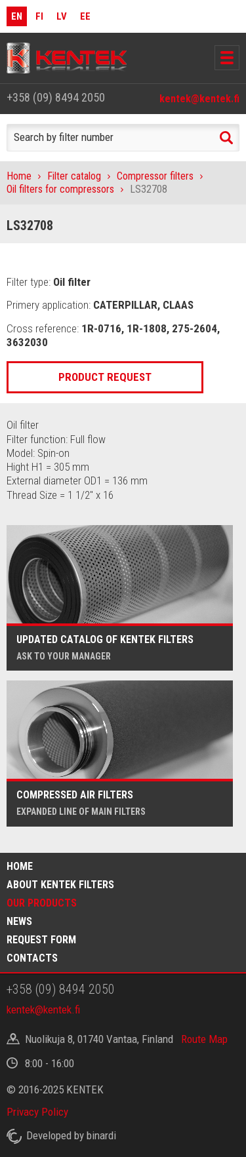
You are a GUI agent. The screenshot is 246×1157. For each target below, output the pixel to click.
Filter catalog (74, 176)
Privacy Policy (37, 1111)
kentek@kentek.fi (199, 98)
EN (16, 16)
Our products (42, 903)
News (19, 921)
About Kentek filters (60, 884)
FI (39, 16)
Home (19, 176)
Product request (105, 376)
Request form (41, 939)
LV (61, 16)
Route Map (204, 1039)
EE (85, 16)
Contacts (32, 958)
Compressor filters (155, 176)
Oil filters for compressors (60, 189)
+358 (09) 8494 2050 (56, 97)
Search (226, 137)
